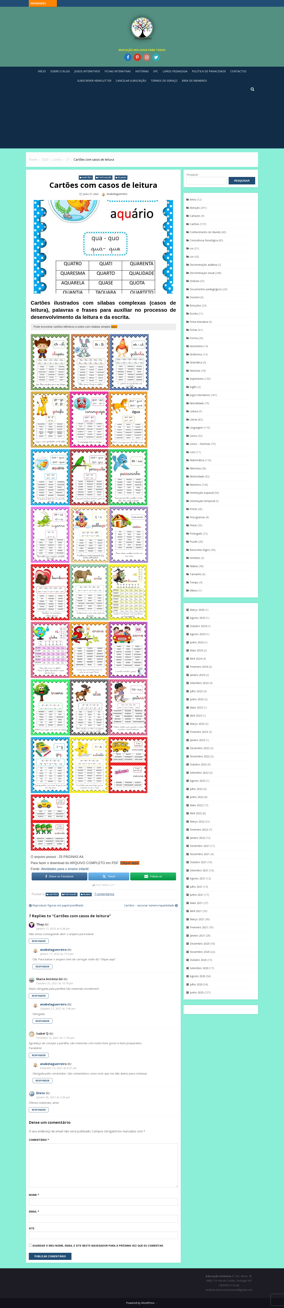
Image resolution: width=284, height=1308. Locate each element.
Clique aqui (129, 863)
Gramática (196, 362)
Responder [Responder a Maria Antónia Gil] (39, 995)
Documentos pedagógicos (206, 289)
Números (195, 484)
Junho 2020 (197, 992)
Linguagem (196, 427)
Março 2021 (197, 919)
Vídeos (194, 590)
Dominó (195, 297)
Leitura (194, 411)
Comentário (39, 1140)
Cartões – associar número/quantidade (149, 905)
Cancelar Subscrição (131, 80)
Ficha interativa (199, 322)
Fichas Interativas (118, 71)
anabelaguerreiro (117, 194)
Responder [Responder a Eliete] (39, 1109)
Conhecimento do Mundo (205, 232)
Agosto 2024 (197, 634)
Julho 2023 (196, 691)
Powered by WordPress (140, 1303)
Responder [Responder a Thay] (39, 941)
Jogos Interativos (87, 71)
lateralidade (197, 403)
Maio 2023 (196, 707)
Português (104, 177)
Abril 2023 (196, 715)
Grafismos (196, 354)
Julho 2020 (196, 984)
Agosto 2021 (197, 878)
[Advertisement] (142, 120)
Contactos (238, 71)
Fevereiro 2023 (199, 732)
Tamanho (195, 574)
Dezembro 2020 (200, 943)
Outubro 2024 (198, 626)
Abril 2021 (196, 911)
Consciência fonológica (204, 240)
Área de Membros (194, 80)
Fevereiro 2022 (199, 829)
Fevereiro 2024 (199, 666)
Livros (193, 436)
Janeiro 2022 (197, 838)
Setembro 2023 (199, 683)
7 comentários (104, 894)
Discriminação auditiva (203, 264)
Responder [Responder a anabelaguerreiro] (42, 966)
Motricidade (197, 476)
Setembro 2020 (199, 968)
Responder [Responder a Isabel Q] (39, 1055)
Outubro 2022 (198, 764)
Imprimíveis (197, 378)
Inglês (193, 387)
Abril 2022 (196, 813)
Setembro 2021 (199, 870)
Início (42, 71)
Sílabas (122, 177)
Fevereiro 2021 (199, 927)
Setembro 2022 (199, 772)
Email (34, 1211)
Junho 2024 (197, 642)
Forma (194, 338)
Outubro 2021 (198, 862)
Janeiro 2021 (197, 935)
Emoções (195, 305)
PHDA (193, 509)
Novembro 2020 (200, 952)
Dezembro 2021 (200, 846)
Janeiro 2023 (197, 740)
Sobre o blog (60, 71)
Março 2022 (197, 821)
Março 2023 (197, 724)
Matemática (197, 460)
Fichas (193, 330)
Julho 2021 (196, 886)
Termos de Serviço (164, 80)
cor (192, 248)
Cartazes (195, 216)
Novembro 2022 (200, 756)
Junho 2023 (197, 699)
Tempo (194, 582)
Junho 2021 (197, 894)
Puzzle (194, 541)
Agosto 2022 (197, 780)
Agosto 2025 (197, 618)
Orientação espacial (202, 492)
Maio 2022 (196, 805)
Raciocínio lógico (200, 550)
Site (31, 1228)
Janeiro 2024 (197, 675)
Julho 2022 (196, 789)
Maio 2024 (196, 650)
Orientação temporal (202, 501)
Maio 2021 (196, 903)
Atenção (195, 208)
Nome (34, 1195)
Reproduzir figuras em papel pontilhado (57, 905)
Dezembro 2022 (200, 748)
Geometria (196, 346)
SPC (155, 71)
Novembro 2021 (200, 854)
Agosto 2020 (197, 976)
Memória (195, 468)
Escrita (194, 313)
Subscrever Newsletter (94, 80)
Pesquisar (192, 174)
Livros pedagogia (175, 71)
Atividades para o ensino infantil (64, 869)
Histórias (142, 71)
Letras (193, 419)
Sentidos (195, 558)
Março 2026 (197, 609)
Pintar (193, 525)
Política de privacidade (209, 71)
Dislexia (194, 281)
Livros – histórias (200, 444)
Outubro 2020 (198, 960)
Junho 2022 (197, 797)
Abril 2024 (196, 658)
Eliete (40, 1093)
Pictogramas (197, 517)
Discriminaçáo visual (202, 273)
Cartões (87, 177)
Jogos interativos (200, 395)
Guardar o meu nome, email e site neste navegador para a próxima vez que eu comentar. (98, 1245)
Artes (193, 199)
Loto (193, 452)
